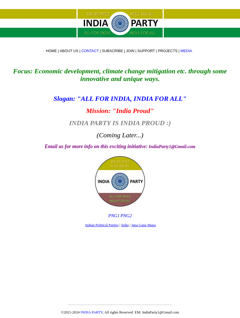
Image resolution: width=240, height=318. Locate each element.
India (125, 225)
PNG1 (113, 215)
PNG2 (126, 215)
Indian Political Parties (102, 225)
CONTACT (90, 51)
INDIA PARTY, (92, 312)
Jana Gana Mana (143, 225)
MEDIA (186, 51)
